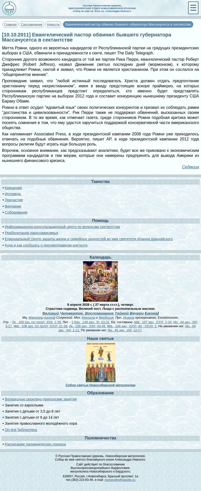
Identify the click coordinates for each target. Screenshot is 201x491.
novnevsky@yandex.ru (120, 480)
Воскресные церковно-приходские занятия (41, 399)
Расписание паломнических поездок (35, 444)
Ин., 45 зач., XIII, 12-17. (125, 330)
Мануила (88, 317)
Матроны (36, 317)
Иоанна (128, 317)
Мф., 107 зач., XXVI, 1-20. (153, 322)
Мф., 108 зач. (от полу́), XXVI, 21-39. (41, 326)
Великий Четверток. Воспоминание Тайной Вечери (93, 313)
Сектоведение (31, 24)
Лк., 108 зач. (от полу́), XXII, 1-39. (37, 322)
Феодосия (106, 317)
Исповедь (13, 194)
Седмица (190, 167)
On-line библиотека (21, 430)
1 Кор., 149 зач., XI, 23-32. (90, 322)
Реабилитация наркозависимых (31, 233)
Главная (10, 24)
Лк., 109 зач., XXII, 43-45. (87, 326)
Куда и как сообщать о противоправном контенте (46, 245)
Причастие (14, 200)
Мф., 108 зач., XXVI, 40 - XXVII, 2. (132, 326)
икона (151, 313)
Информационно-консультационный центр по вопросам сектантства (62, 227)
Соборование (16, 212)
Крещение (13, 188)
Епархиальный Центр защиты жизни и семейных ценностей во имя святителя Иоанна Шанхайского (89, 239)
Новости (53, 24)
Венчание (13, 206)
